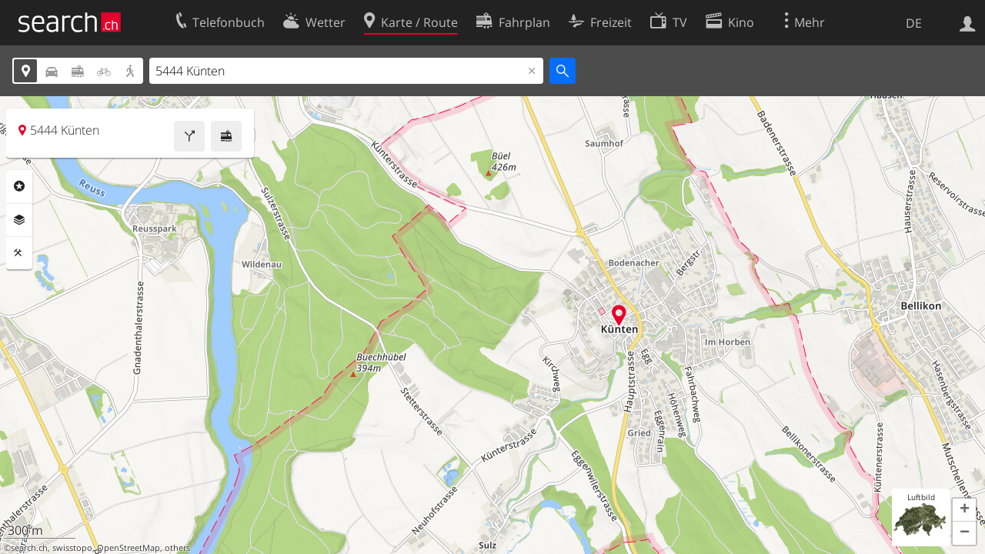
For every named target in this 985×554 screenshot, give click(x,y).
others (177, 547)
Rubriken (19, 186)
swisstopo (72, 547)
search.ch (29, 547)
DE (914, 23)
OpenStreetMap (128, 547)
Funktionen (19, 253)
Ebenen (19, 220)
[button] (964, 510)
